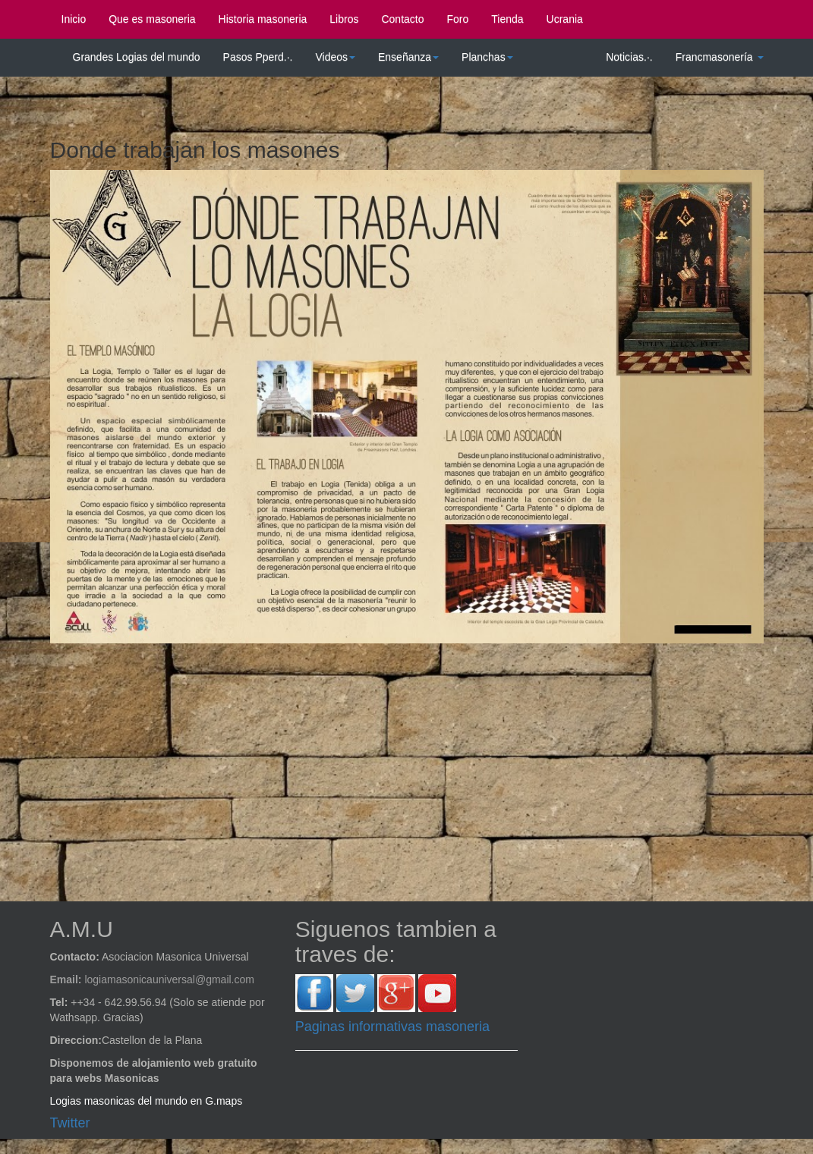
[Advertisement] (418, 765)
